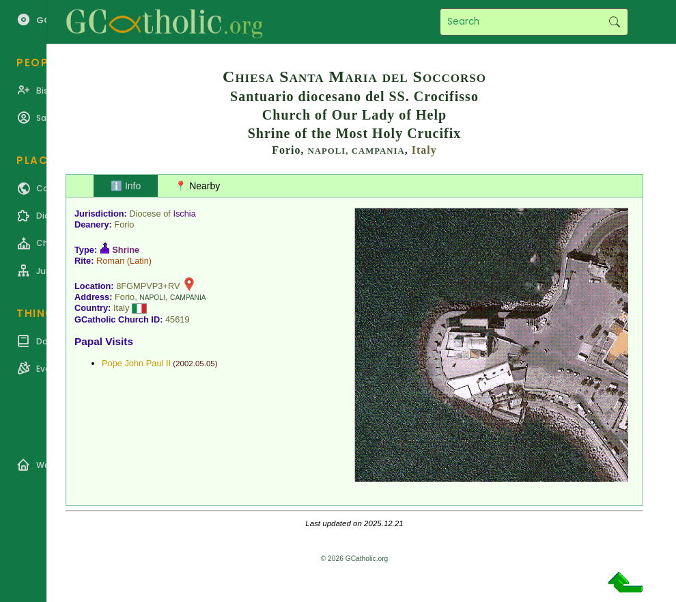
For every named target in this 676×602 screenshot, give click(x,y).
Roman (110, 261)
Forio (124, 224)
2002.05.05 (195, 363)
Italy (424, 150)
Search (614, 21)
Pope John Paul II (136, 363)
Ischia (184, 213)
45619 (177, 319)
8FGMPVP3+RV (148, 286)
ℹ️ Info (126, 185)
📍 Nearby (197, 185)
